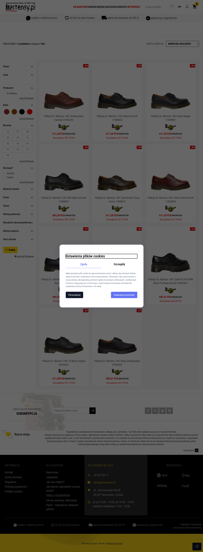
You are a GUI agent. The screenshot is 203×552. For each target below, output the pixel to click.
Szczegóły (119, 264)
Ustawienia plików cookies (85, 256)
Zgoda (83, 264)
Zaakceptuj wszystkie (124, 294)
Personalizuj (74, 294)
